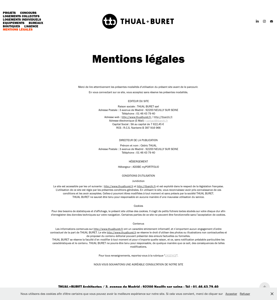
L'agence (31, 26)
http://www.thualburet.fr (136, 117)
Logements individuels (22, 19)
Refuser (245, 294)
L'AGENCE (171, 255)
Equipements (13, 23)
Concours (28, 13)
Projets (9, 13)
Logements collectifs (21, 16)
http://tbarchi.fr (146, 186)
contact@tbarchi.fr (157, 120)
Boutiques (11, 26)
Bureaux (36, 23)
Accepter (231, 294)
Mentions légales (18, 29)
